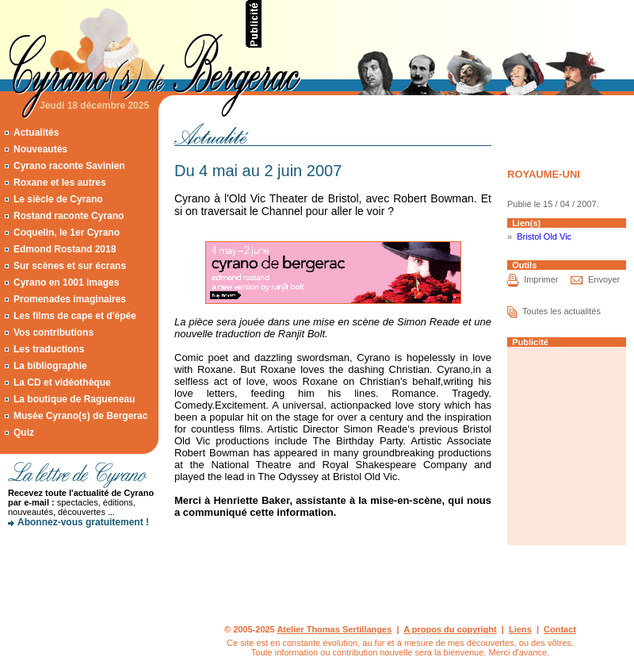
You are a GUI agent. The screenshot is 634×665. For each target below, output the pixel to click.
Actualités (36, 132)
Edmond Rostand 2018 (64, 249)
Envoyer (604, 279)
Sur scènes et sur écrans (69, 265)
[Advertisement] (79, 591)
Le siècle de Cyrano (58, 199)
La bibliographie (50, 365)
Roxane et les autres (59, 182)
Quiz (23, 432)
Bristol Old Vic (544, 236)
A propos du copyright (450, 629)
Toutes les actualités (561, 311)
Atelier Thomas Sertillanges (334, 629)
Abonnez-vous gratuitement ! (83, 522)
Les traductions (48, 349)
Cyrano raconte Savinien (69, 165)
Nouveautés (40, 149)
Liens (520, 629)
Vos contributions (53, 332)
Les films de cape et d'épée (74, 315)
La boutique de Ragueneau (74, 399)
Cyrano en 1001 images (66, 282)
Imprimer (541, 279)
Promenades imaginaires (69, 299)
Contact (560, 629)
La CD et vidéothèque (62, 382)
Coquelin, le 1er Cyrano (66, 232)
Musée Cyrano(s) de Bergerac (80, 415)
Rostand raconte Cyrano (68, 215)
